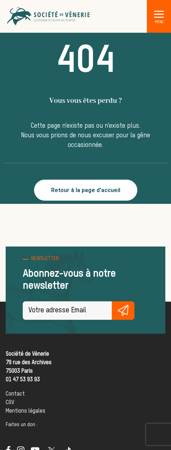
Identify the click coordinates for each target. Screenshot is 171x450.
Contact (15, 394)
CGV (10, 403)
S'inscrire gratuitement (123, 310)
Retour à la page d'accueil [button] (85, 190)
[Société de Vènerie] (49, 16)
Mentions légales (25, 411)
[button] (158, 13)
